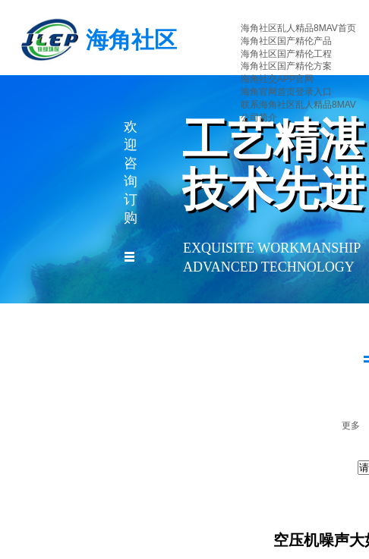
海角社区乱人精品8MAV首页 (298, 28)
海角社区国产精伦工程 (286, 54)
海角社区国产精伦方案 (286, 66)
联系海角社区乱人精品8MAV (298, 104)
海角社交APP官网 (277, 79)
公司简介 (259, 117)
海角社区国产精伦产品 (286, 41)
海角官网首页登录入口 (286, 91)
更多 (351, 425)
